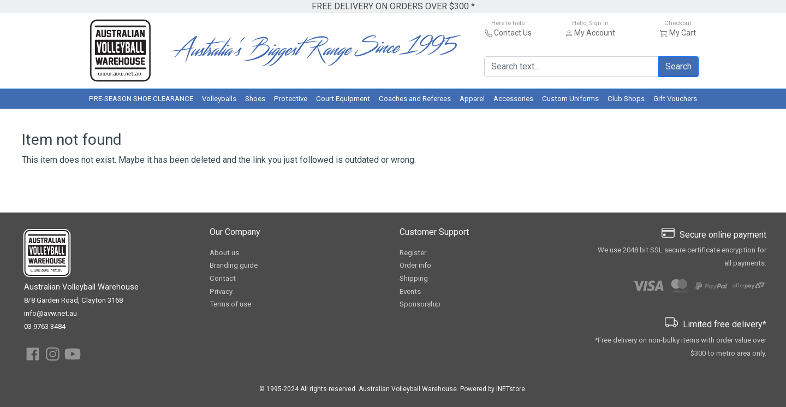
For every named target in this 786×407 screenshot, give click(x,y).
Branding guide (234, 265)
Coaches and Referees (415, 99)
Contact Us (513, 32)
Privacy (221, 291)
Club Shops (626, 99)
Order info (415, 265)
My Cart (682, 32)
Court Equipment (343, 99)
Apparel (472, 99)
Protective (290, 99)
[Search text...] (571, 66)
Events (410, 291)
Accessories (513, 99)
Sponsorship (420, 304)
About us (224, 253)
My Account (594, 32)
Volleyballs (219, 99)
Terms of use (230, 304)
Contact (223, 278)
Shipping (414, 278)
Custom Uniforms (570, 99)
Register (413, 253)
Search (678, 66)
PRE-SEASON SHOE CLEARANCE (141, 99)
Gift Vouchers (675, 99)
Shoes (255, 99)
